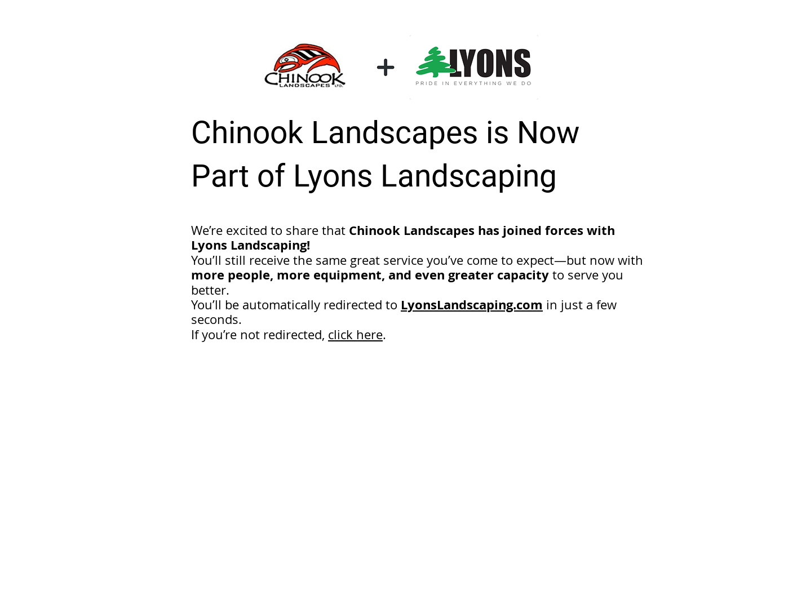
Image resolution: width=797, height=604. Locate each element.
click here (355, 334)
